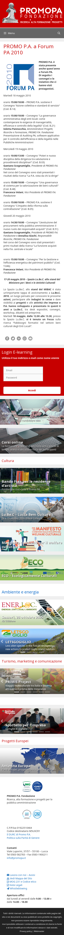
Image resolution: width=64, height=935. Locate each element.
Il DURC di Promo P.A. (19, 834)
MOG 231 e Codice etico (21, 881)
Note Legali (14, 885)
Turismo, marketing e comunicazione (32, 661)
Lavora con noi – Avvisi (21, 875)
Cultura (8, 460)
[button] (2, 641)
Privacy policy (26, 931)
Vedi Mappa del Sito (19, 878)
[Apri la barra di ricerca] (59, 33)
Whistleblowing (17, 888)
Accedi (32, 390)
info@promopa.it (16, 858)
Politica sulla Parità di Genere (23, 837)
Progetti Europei (15, 741)
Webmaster (39, 931)
